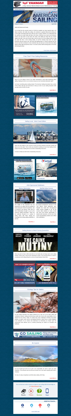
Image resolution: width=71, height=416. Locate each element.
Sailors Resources (35, 386)
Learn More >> (53, 90)
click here (54, 9)
